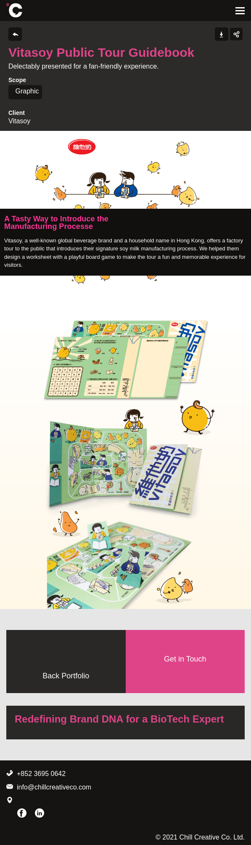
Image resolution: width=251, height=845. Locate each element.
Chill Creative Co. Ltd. (14, 10)
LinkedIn (39, 813)
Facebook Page (22, 813)
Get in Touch (185, 659)
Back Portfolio (65, 676)
